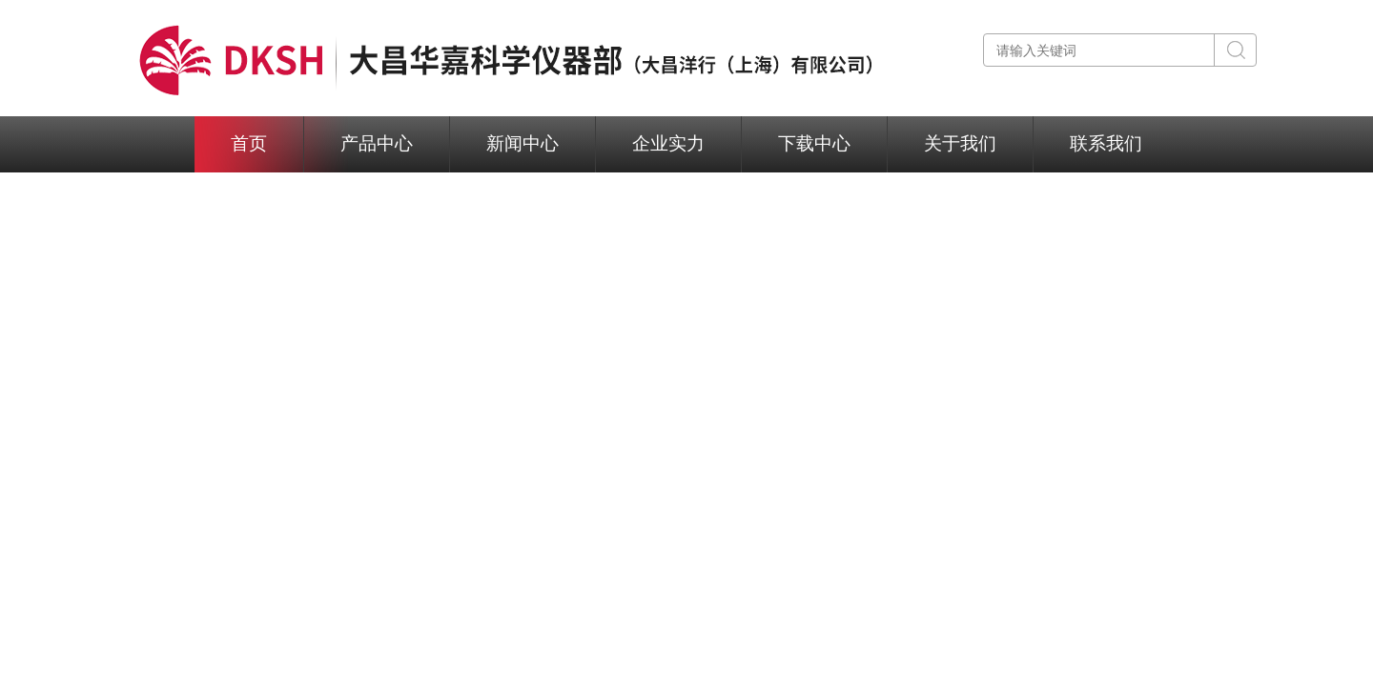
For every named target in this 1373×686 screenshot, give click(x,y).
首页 (249, 143)
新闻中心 (522, 143)
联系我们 (1106, 143)
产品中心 (376, 143)
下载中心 (814, 143)
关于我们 (960, 143)
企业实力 (668, 143)
